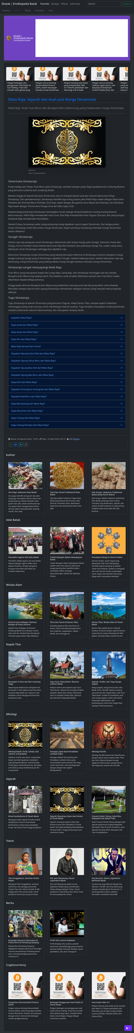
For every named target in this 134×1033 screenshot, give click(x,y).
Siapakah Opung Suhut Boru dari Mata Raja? (33, 360)
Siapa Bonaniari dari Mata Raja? (27, 410)
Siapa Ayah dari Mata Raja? (24, 332)
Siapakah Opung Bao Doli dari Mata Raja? (32, 367)
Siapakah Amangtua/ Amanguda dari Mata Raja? (35, 389)
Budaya (55, 3)
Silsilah (17, 10)
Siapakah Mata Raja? (21, 317)
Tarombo (44, 3)
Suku (51, 10)
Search (127, 3)
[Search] (104, 3)
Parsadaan (39, 10)
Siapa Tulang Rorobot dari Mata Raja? (30, 425)
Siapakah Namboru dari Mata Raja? (29, 396)
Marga (28, 10)
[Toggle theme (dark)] (128, 1028)
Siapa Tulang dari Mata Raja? (25, 417)
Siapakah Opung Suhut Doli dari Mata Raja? (33, 353)
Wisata (64, 3)
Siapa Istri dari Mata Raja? (24, 382)
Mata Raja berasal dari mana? (26, 346)
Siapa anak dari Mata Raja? (24, 324)
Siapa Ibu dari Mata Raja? (24, 339)
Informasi (75, 3)
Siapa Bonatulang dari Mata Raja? (28, 403)
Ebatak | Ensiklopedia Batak (19, 4)
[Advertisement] (81, 38)
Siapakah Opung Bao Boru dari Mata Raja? (32, 375)
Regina (76, 439)
